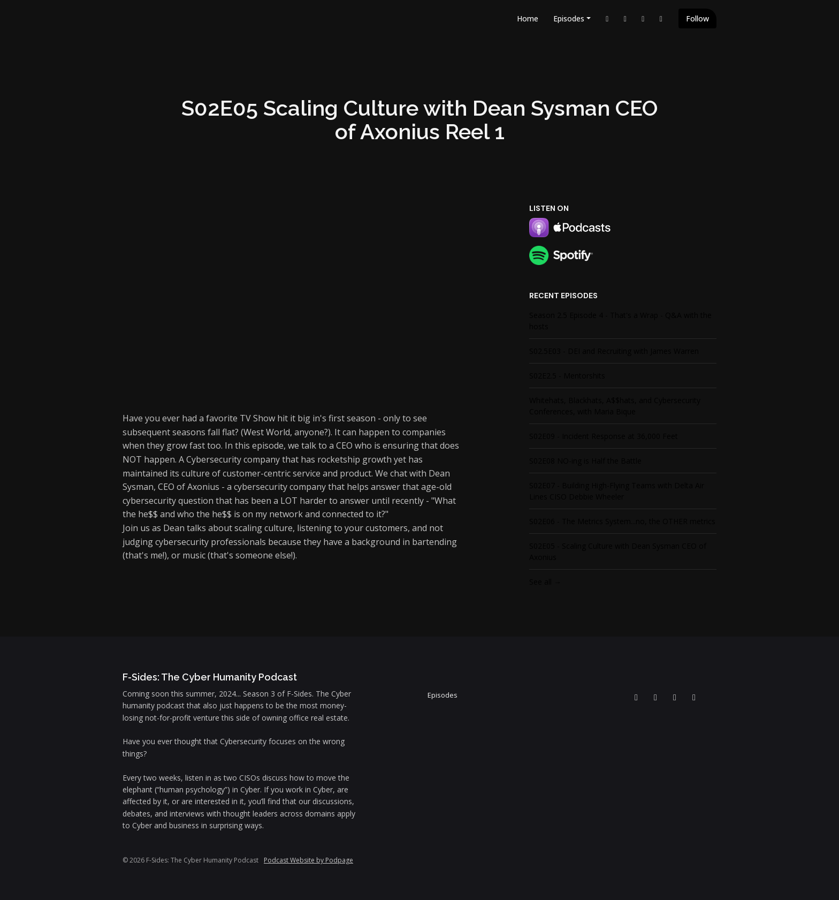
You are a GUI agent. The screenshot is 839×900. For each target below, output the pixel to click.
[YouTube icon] (655, 697)
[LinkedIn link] (607, 18)
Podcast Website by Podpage (308, 860)
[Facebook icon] (674, 697)
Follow (697, 18)
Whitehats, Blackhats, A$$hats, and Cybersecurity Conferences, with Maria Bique (614, 406)
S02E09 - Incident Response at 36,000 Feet (603, 436)
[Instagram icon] (694, 697)
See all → (545, 582)
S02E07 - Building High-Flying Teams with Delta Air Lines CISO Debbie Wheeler (616, 491)
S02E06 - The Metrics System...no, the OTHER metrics (622, 521)
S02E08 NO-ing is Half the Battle (585, 461)
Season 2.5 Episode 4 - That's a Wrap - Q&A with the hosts (620, 320)
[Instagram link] (661, 18)
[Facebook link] (643, 18)
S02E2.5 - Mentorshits (567, 375)
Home (527, 18)
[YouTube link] (625, 18)
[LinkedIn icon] (636, 697)
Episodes (568, 18)
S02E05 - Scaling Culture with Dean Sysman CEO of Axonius (617, 551)
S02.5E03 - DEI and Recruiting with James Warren (614, 351)
